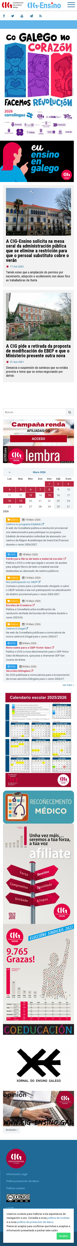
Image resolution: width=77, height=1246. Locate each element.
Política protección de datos (22, 1181)
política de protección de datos (35, 1222)
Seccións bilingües (19, 670)
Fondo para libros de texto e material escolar (36, 558)
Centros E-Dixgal (17, 628)
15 (49, 495)
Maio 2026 (39, 472)
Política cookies (15, 1188)
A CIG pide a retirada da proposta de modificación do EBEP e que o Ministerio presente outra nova (38, 350)
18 (9, 500)
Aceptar (63, 1236)
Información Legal (16, 1174)
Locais (10, 1207)
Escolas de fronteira (20, 605)
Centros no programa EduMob (25, 524)
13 (30, 495)
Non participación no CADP (23, 582)
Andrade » (12, 1129)
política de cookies (58, 1217)
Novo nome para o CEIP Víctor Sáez (30, 647)
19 (20, 500)
